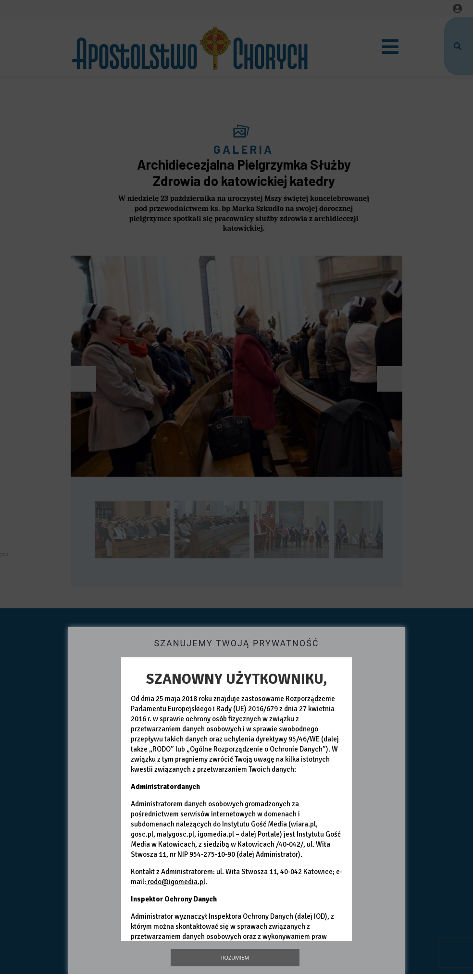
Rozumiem (235, 957)
